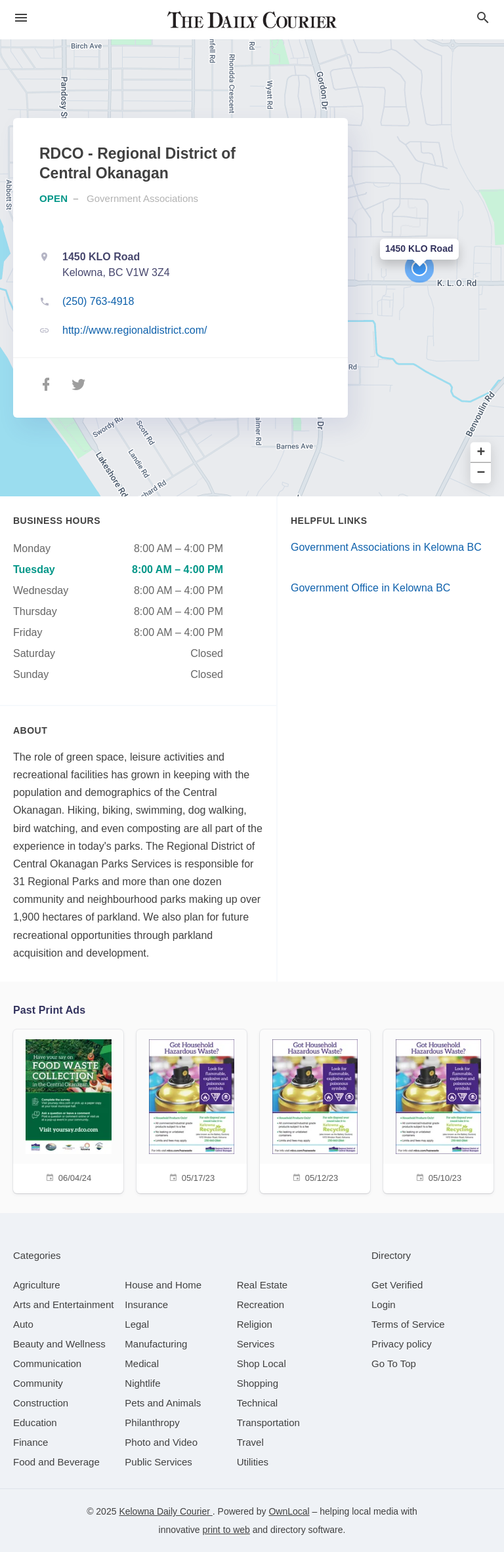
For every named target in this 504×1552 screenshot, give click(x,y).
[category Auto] (23, 1324)
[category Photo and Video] (161, 1442)
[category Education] (35, 1422)
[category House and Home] (163, 1284)
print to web (226, 1529)
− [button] (481, 473)
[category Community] (38, 1383)
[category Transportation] (268, 1422)
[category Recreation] (261, 1304)
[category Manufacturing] (156, 1343)
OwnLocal (288, 1511)
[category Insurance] (146, 1304)
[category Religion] (254, 1324)
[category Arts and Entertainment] (63, 1304)
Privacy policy (401, 1343)
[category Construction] (40, 1402)
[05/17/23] (191, 1109)
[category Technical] (257, 1402)
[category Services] (256, 1343)
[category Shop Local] (261, 1363)
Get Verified (397, 1284)
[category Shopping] (257, 1383)
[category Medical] (142, 1363)
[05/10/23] (438, 1109)
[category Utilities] (252, 1461)
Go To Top (393, 1363)
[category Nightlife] (142, 1383)
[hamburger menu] (21, 18)
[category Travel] (250, 1442)
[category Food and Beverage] (56, 1461)
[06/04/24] (68, 1109)
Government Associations (142, 198)
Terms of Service (408, 1324)
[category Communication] (47, 1363)
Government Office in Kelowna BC (370, 587)
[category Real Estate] (262, 1284)
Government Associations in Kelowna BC (386, 547)
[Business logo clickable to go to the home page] (252, 19)
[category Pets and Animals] (163, 1402)
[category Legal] (137, 1324)
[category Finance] (30, 1442)
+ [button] (481, 452)
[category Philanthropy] (152, 1422)
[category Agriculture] (36, 1284)
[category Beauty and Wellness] (59, 1343)
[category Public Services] (158, 1461)
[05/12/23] (315, 1109)
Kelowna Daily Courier (165, 1511)
